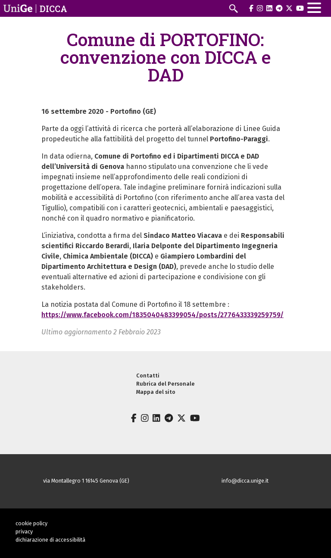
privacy (24, 531)
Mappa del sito (155, 392)
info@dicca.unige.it (245, 480)
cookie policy (31, 523)
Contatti (147, 375)
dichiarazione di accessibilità (50, 539)
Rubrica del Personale (165, 383)
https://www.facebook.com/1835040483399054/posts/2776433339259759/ (162, 315)
